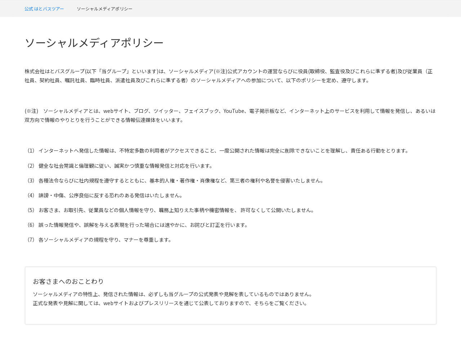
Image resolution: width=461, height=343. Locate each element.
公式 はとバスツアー (44, 8)
